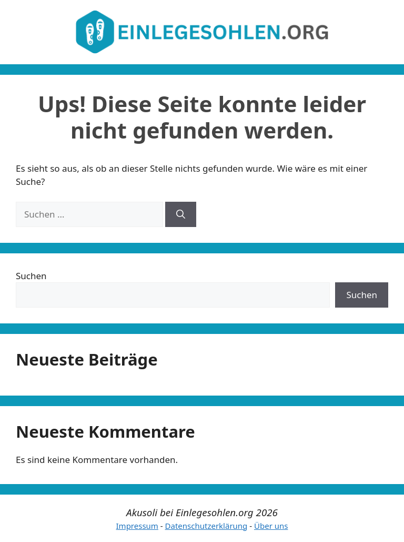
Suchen (31, 276)
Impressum (137, 525)
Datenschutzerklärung (206, 525)
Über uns (271, 525)
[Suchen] (180, 214)
